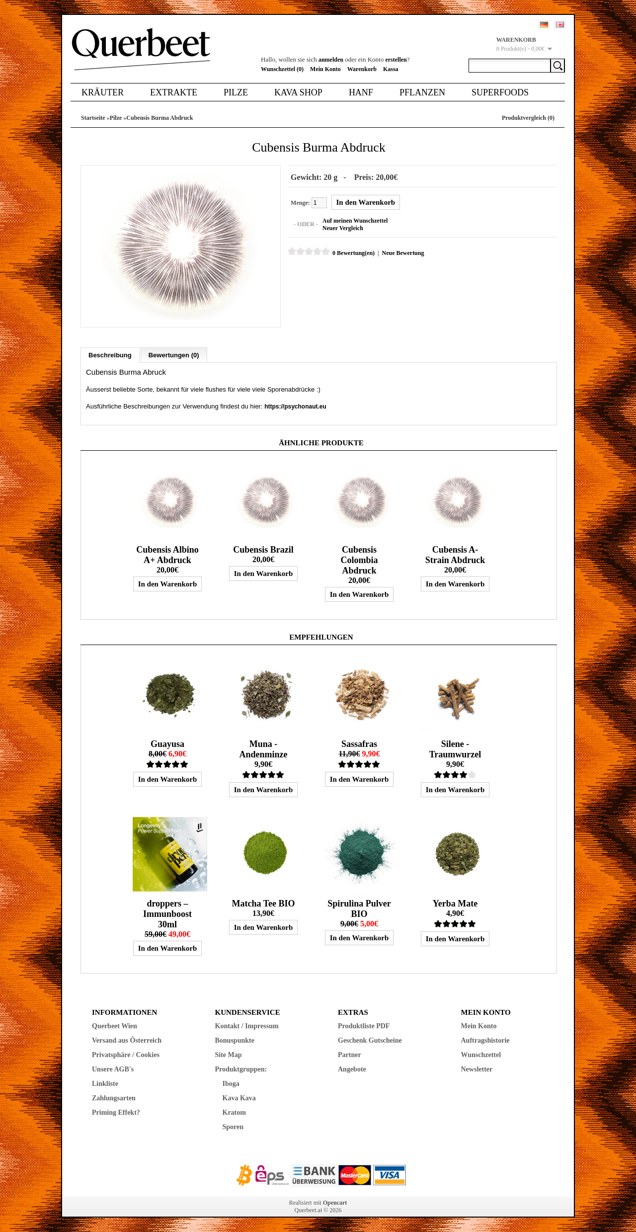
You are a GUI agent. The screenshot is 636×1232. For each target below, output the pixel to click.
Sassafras (359, 743)
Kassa (390, 69)
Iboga (231, 1083)
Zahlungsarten (114, 1097)
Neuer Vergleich (342, 228)
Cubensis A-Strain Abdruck (455, 554)
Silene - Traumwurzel (455, 749)
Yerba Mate (455, 903)
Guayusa (167, 743)
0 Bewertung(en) (353, 252)
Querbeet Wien (114, 1025)
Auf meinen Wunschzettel (355, 220)
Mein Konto (325, 69)
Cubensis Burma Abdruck (159, 117)
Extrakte (173, 92)
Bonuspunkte (234, 1040)
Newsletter (477, 1068)
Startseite (93, 117)
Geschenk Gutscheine (370, 1040)
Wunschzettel (481, 1054)
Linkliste (105, 1083)
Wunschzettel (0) (282, 69)
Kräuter (102, 92)
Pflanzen (422, 92)
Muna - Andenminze (263, 749)
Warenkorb (362, 69)
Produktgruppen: (241, 1068)
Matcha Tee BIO (263, 903)
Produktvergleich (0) (528, 117)
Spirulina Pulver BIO (359, 908)
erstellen (395, 59)
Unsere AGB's (113, 1068)
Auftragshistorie (485, 1040)
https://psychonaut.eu (295, 406)
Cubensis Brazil (263, 549)
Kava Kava (239, 1097)
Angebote (352, 1068)
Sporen (233, 1126)
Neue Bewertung (402, 252)
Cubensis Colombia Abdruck (359, 559)
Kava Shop (298, 92)
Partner (349, 1054)
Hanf (361, 92)
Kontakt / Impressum (247, 1025)
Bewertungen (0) (174, 354)
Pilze (236, 92)
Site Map (228, 1054)
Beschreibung (110, 354)
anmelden (330, 59)
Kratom (234, 1112)
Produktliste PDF (364, 1025)
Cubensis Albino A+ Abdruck (167, 554)
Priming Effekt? (116, 1112)
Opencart (335, 1202)
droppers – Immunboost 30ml (167, 913)
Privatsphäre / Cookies (125, 1054)
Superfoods (500, 92)
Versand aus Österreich (126, 1040)
